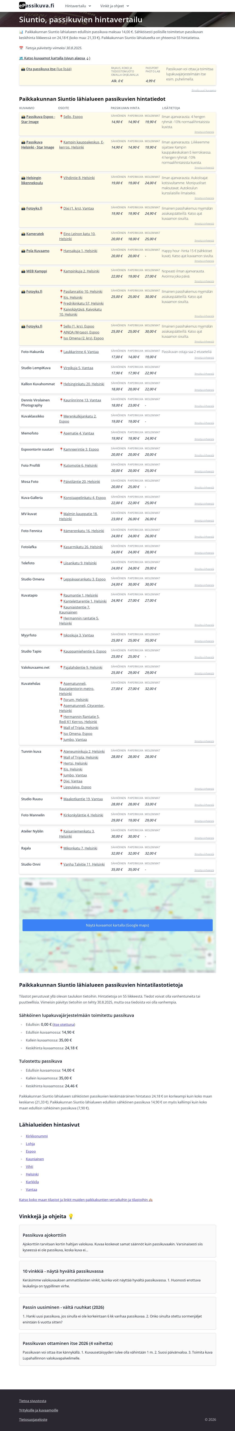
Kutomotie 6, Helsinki (80, 465)
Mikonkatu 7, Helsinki (80, 848)
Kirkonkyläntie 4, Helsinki (83, 815)
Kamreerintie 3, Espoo (81, 449)
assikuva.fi (36, 5)
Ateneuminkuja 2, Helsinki (84, 751)
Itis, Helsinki (72, 297)
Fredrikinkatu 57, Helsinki (83, 303)
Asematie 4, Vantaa (78, 433)
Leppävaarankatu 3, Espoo (84, 579)
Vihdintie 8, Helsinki (79, 177)
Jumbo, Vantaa (75, 739)
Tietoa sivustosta (32, 1401)
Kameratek (35, 233)
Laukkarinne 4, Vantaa (81, 351)
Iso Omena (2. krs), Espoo (83, 338)
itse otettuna (63, 1024)
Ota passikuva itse (49, 69)
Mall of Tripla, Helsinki (80, 727)
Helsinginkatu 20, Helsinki (83, 384)
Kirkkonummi (37, 1136)
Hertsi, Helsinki (75, 763)
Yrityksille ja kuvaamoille (38, 1410)
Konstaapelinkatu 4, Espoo (84, 497)
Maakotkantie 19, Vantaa (83, 799)
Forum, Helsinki (75, 699)
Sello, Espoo (73, 116)
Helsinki (32, 1174)
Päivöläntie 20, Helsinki (81, 481)
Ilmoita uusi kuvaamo (204, 90)
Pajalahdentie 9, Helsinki (82, 667)
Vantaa (31, 1189)
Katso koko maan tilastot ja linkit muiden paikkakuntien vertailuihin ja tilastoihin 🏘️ (86, 1199)
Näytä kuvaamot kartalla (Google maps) (117, 925)
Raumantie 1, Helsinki (80, 595)
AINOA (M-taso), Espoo (81, 332)
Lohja (30, 1143)
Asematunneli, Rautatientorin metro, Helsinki (76, 688)
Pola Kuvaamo (37, 250)
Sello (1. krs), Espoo (78, 326)
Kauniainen (35, 1159)
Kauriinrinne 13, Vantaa (82, 400)
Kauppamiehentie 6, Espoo (84, 651)
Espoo (31, 1151)
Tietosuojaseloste (33, 1419)
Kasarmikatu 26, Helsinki (83, 547)
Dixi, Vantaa (72, 781)
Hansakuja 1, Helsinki (80, 250)
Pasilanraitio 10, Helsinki (82, 291)
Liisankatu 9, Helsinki (80, 563)
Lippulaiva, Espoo (77, 787)
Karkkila (32, 1182)
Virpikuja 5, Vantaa (78, 368)
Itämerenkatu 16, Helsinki (83, 530)
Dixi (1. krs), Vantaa (78, 208)
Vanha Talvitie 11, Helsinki (84, 864)
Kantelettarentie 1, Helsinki (85, 601)
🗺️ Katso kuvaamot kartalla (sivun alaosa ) (54, 58)
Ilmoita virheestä (204, 132)
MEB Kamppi (36, 271)
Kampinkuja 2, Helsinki (81, 271)
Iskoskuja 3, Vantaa (78, 635)
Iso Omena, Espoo (77, 733)
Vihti (29, 1166)
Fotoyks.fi (34, 208)
